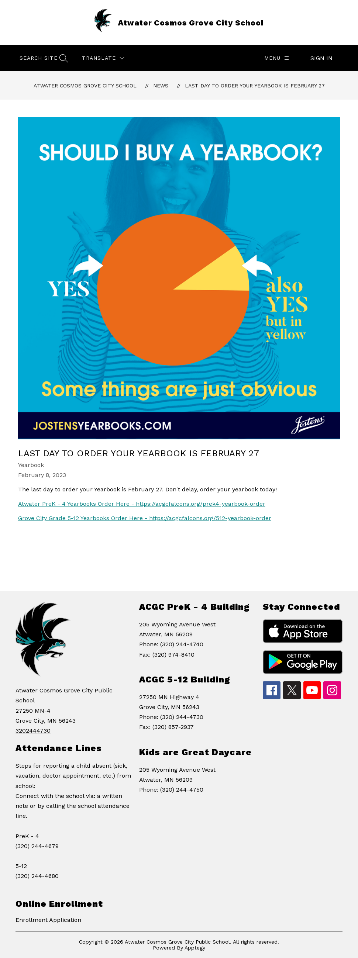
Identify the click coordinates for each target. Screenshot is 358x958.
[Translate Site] (103, 58)
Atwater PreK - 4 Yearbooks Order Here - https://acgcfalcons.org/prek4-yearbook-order (141, 503)
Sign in (321, 58)
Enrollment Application (48, 919)
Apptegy (195, 948)
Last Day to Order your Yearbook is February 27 (255, 86)
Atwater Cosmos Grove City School (85, 86)
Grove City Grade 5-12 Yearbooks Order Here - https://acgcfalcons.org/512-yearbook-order (144, 518)
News (160, 86)
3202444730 (33, 730)
